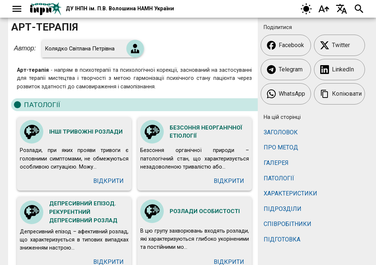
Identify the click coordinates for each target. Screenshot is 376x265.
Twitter (335, 45)
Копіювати (341, 93)
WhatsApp (286, 93)
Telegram (285, 69)
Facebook (285, 45)
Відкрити (108, 180)
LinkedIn (337, 69)
